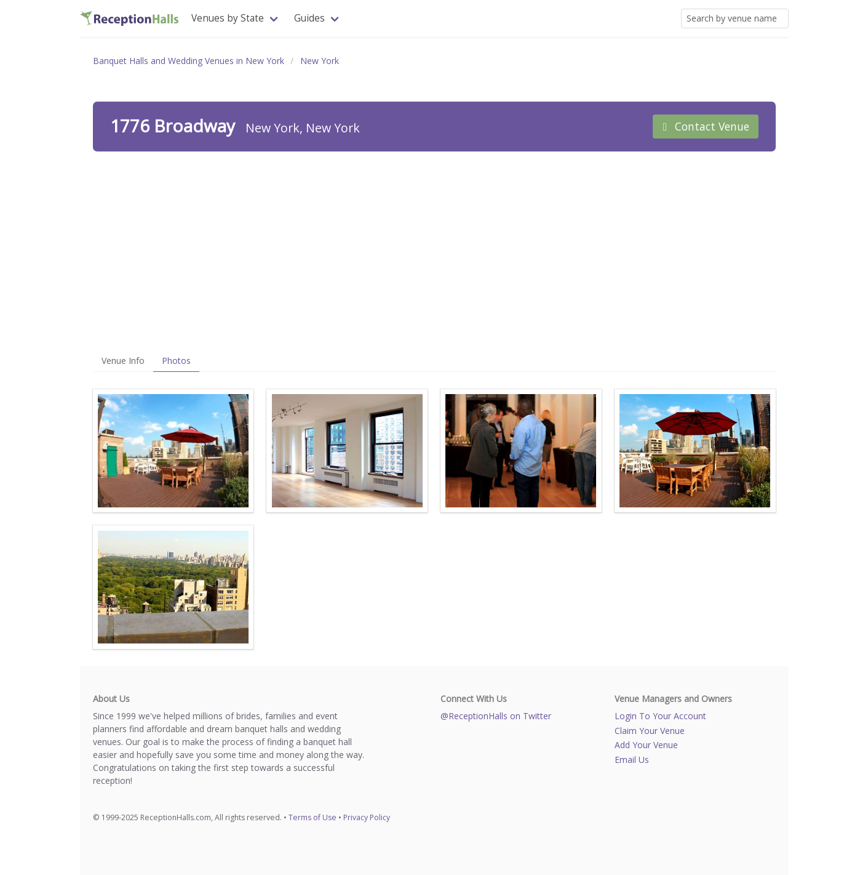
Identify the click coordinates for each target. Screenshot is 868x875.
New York (319, 61)
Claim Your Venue (650, 730)
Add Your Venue (646, 745)
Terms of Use (312, 817)
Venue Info (123, 360)
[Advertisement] (434, 250)
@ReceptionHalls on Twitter (495, 716)
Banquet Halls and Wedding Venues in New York (188, 61)
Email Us (632, 759)
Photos (176, 360)
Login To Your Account (660, 716)
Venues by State (227, 18)
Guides (309, 18)
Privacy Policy (366, 817)
